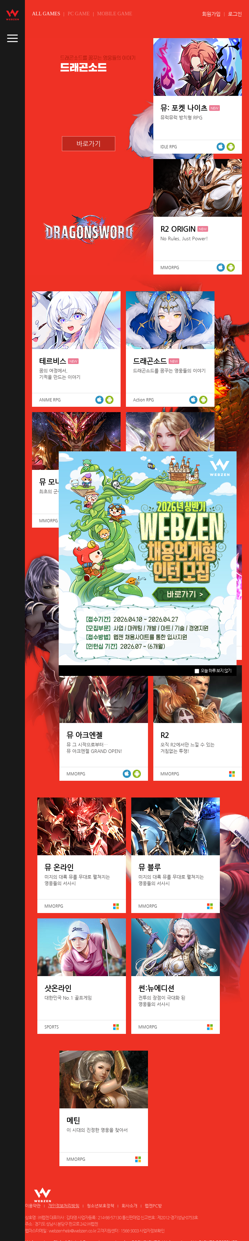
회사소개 (129, 1205)
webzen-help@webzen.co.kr (72, 1230)
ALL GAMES (46, 13)
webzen (12, 14)
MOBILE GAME (114, 13)
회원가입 (211, 14)
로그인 (235, 14)
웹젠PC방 (153, 1205)
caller (12, 38)
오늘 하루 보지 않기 (213, 670)
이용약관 (33, 1205)
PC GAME (79, 13)
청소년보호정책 (100, 1205)
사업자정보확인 (151, 1230)
